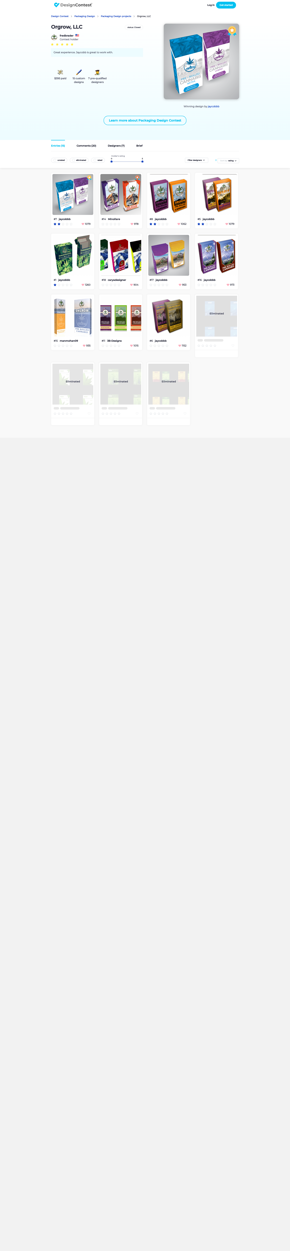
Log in (211, 5)
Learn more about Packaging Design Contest (145, 120)
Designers (116, 145)
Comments (86, 145)
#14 (104, 219)
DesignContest (73, 5)
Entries (58, 145)
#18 (104, 280)
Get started (226, 5)
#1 (55, 280)
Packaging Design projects (116, 16)
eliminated (81, 160)
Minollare (114, 219)
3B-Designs (114, 341)
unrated (61, 160)
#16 (200, 280)
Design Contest (60, 16)
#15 (56, 340)
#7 (55, 219)
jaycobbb (213, 106)
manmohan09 (69, 341)
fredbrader (66, 36)
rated (99, 160)
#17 (152, 280)
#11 (104, 340)
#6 (151, 340)
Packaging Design (84, 16)
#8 (151, 219)
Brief (139, 145)
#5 (199, 219)
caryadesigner (117, 280)
